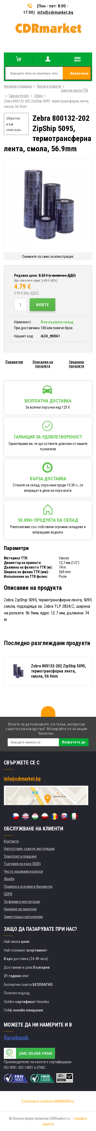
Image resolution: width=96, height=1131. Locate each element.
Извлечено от (79, 75)
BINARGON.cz (64, 1101)
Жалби (9, 879)
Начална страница (18, 86)
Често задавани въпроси (23, 871)
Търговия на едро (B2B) (22, 863)
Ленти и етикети (49, 86)
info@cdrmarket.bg (55, 12)
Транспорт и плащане (20, 856)
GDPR (8, 894)
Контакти (11, 841)
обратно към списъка (13, 124)
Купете (42, 305)
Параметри (14, 362)
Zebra (38, 96)
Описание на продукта (43, 364)
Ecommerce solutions (38, 1101)
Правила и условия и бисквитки (28, 886)
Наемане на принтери (20, 909)
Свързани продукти (76, 364)
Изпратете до (74, 742)
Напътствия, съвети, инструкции (29, 848)
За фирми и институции (22, 901)
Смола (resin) (19, 96)
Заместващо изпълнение (23, 916)
